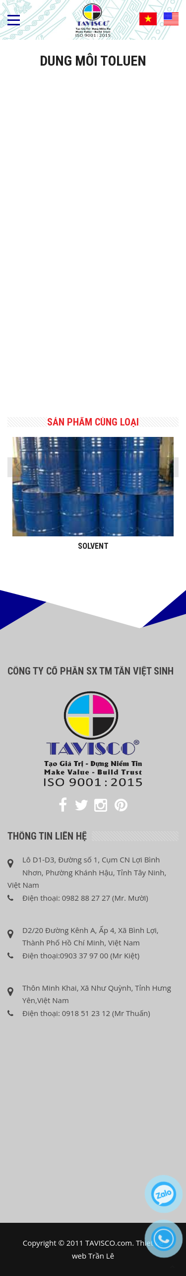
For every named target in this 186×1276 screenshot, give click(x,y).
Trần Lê (101, 1256)
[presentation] (17, 467)
